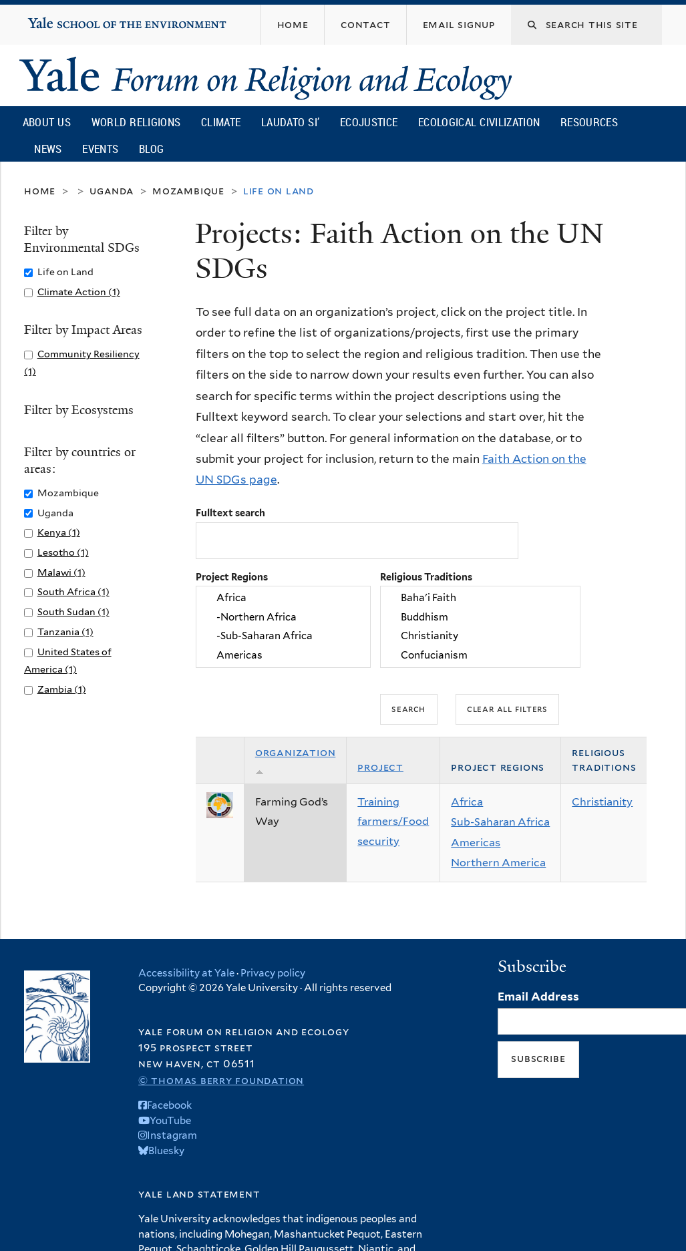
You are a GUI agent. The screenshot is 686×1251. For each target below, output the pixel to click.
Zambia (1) (61, 689)
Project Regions (232, 576)
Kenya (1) (58, 532)
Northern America (498, 862)
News (47, 148)
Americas (283, 655)
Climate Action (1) (78, 291)
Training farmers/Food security (393, 821)
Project (380, 767)
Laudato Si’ (290, 122)
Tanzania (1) (65, 631)
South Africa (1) (73, 591)
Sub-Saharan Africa (500, 822)
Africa (283, 598)
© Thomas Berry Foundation (221, 1080)
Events (100, 148)
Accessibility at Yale (186, 973)
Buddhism (480, 617)
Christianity (480, 636)
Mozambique (188, 190)
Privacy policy (272, 973)
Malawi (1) (61, 572)
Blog (151, 148)
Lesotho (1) (63, 552)
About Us (47, 122)
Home (39, 190)
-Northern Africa (283, 617)
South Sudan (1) (73, 611)
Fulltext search (230, 512)
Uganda (112, 190)
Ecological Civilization (479, 122)
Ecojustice (368, 122)
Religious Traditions (426, 576)
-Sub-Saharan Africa (283, 636)
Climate (220, 122)
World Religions (136, 122)
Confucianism (480, 655)
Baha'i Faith (480, 598)
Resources (589, 122)
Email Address (538, 996)
